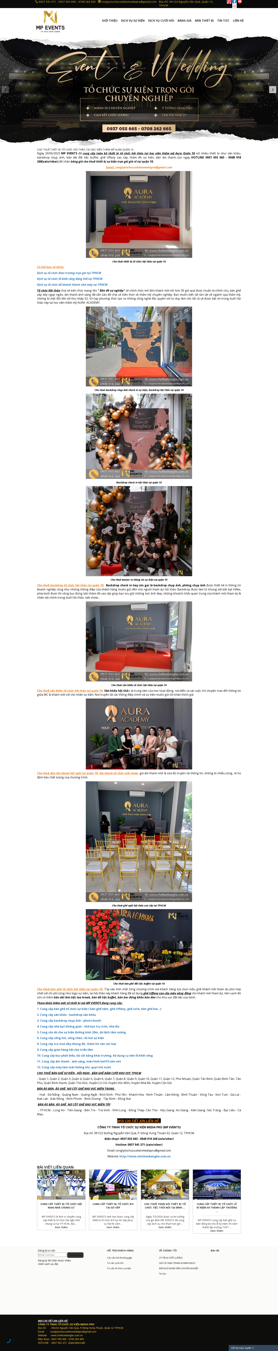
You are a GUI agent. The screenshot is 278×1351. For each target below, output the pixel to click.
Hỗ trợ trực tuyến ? (242, 1347)
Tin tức (162, 1273)
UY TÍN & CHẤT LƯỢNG (171, 1257)
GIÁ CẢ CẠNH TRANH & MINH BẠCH (177, 1263)
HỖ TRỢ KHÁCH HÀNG (120, 1250)
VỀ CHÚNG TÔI (168, 1250)
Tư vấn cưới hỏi (115, 1263)
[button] (5, 89)
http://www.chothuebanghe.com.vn (145, 1156)
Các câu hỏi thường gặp (119, 1257)
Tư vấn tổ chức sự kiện (119, 1268)
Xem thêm (61, 1227)
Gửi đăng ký (75, 1255)
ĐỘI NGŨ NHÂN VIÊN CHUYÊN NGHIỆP (178, 1268)
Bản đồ (215, 1250)
